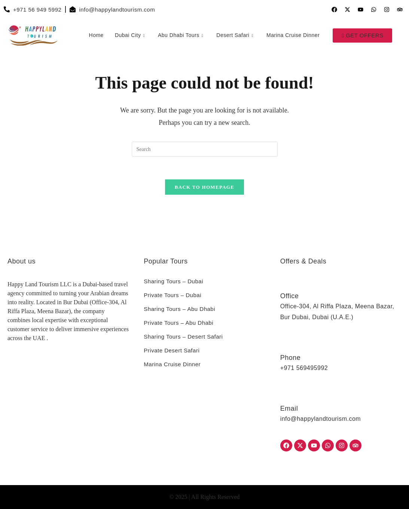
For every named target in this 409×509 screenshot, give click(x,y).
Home (96, 35)
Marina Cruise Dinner (293, 35)
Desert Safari (235, 35)
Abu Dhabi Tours (181, 35)
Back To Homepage (204, 187)
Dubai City (131, 35)
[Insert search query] (205, 149)
